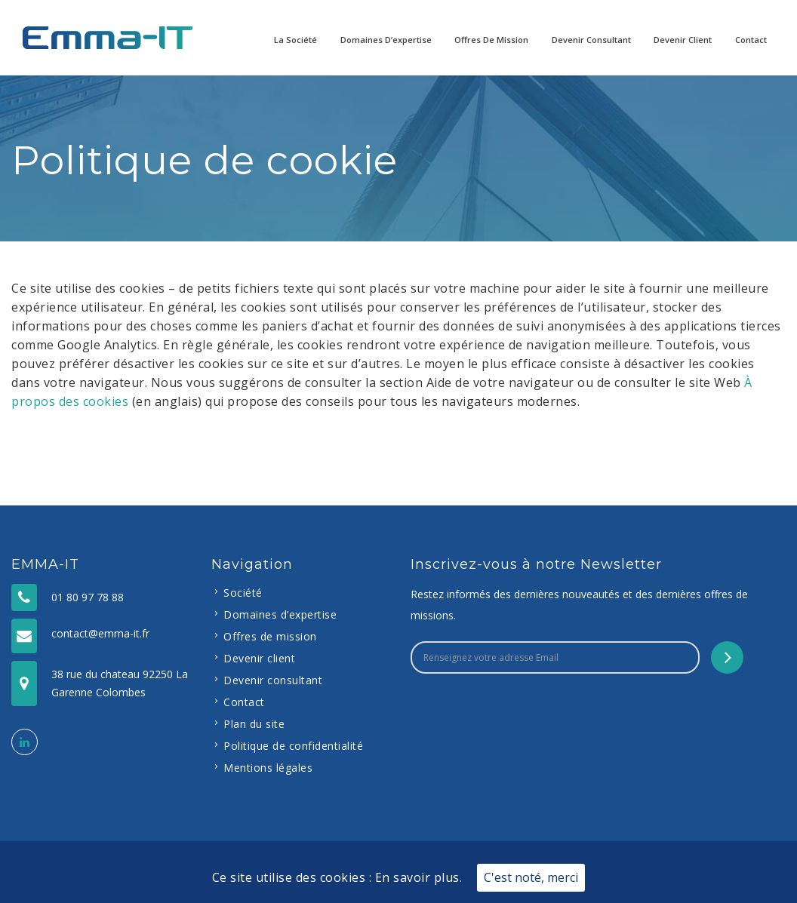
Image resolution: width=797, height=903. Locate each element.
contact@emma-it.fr (100, 633)
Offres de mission (491, 39)
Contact (751, 39)
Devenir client (683, 39)
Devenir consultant (591, 39)
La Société (295, 39)
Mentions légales (267, 767)
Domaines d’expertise (386, 39)
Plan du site (254, 724)
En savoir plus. (419, 877)
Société (243, 592)
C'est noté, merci (531, 877)
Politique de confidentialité (293, 746)
